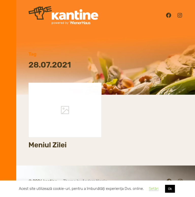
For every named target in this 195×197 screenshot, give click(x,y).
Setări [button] (153, 188)
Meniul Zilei (47, 145)
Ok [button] (170, 189)
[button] (8, 98)
